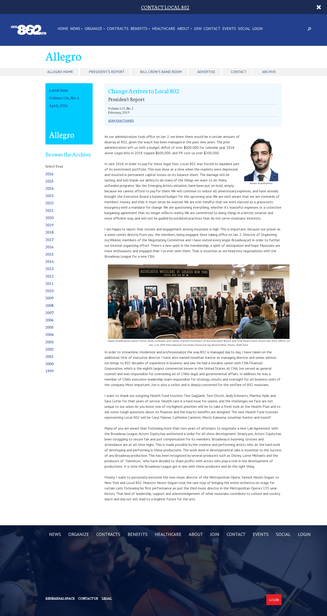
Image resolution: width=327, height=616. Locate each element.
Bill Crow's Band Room (161, 71)
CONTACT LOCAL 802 (165, 6)
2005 (49, 327)
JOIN (198, 29)
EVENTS (229, 29)
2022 (49, 202)
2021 (49, 210)
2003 (49, 342)
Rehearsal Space (59, 598)
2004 (49, 334)
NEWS (75, 29)
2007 (49, 312)
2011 (49, 283)
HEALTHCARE (163, 29)
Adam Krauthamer (121, 121)
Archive (269, 71)
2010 (49, 290)
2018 (49, 232)
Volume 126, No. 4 (64, 97)
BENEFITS (139, 29)
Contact (238, 71)
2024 (49, 188)
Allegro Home (60, 71)
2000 (49, 363)
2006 (49, 320)
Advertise (206, 71)
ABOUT (183, 29)
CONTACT (212, 29)
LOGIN (257, 29)
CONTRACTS (118, 29)
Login (274, 599)
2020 (49, 217)
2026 (49, 173)
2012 (49, 276)
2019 (49, 224)
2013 (49, 268)
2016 (49, 246)
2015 (49, 254)
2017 (49, 239)
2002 (49, 349)
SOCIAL (244, 29)
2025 (49, 181)
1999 (49, 371)
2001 (49, 356)
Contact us (88, 598)
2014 (49, 261)
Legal (107, 598)
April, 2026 (58, 105)
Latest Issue (58, 90)
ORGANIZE (93, 29)
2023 (49, 195)
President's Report (106, 71)
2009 (49, 298)
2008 (49, 305)
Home (63, 29)
